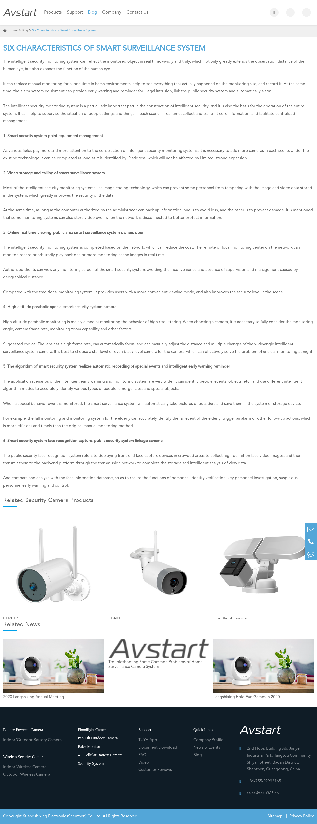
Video (143, 763)
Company (111, 12)
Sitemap (276, 816)
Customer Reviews (155, 770)
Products (53, 12)
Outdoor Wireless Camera (26, 775)
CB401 (114, 618)
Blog (92, 12)
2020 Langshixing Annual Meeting (33, 697)
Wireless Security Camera (23, 757)
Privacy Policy (302, 816)
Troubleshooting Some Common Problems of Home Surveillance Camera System (155, 664)
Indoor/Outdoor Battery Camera (32, 740)
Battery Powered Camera (23, 730)
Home (13, 30)
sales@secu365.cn (263, 793)
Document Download (157, 748)
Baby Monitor (89, 746)
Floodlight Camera (230, 618)
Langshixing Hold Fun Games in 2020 (246, 697)
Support (75, 12)
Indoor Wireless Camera (24, 767)
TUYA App (147, 740)
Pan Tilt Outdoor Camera (98, 738)
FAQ (142, 755)
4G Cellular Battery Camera (100, 755)
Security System (91, 763)
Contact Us (137, 12)
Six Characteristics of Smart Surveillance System (64, 30)
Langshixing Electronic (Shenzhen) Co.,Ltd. (64, 816)
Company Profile (208, 740)
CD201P (10, 618)
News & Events (206, 748)
